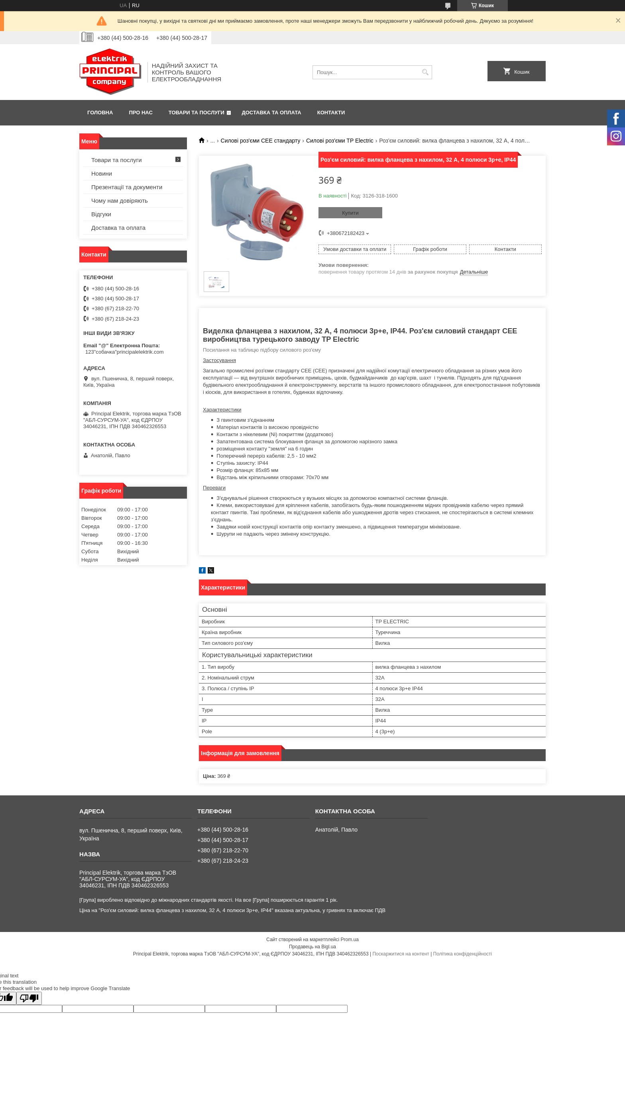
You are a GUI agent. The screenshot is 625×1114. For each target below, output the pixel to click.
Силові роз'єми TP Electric (339, 140)
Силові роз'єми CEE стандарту (261, 140)
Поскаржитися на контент (400, 954)
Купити (350, 213)
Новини (101, 173)
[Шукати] (425, 72)
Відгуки (101, 214)
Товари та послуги (196, 113)
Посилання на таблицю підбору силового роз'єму (262, 350)
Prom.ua (350, 939)
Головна (100, 113)
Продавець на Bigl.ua (312, 947)
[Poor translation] (29, 998)
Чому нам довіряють (119, 200)
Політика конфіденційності (462, 954)
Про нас (140, 113)
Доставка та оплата (271, 113)
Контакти (331, 113)
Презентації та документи (126, 187)
